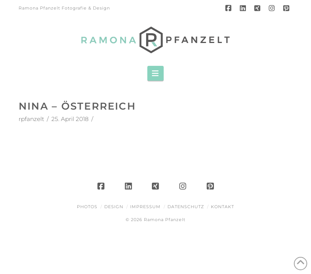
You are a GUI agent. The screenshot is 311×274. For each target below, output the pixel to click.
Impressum (145, 206)
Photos (87, 206)
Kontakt (222, 206)
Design (113, 206)
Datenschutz (185, 206)
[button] (155, 73)
